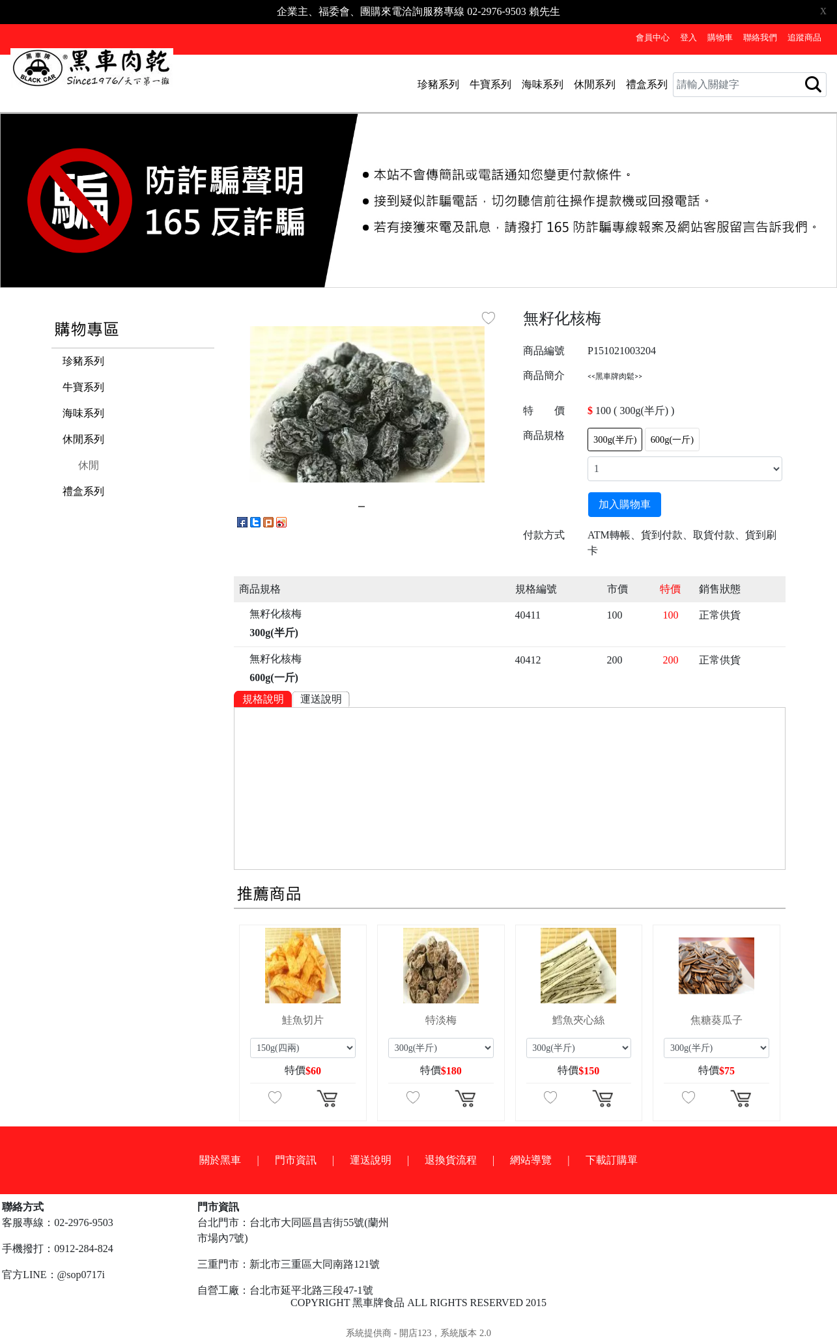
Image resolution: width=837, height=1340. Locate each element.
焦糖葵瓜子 (716, 1020)
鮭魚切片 (303, 1020)
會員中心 (653, 37)
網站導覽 (531, 1160)
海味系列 (542, 84)
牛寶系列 (490, 84)
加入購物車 (625, 504)
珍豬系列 (438, 84)
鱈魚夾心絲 (578, 1020)
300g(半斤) (614, 439)
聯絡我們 (760, 37)
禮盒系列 (647, 84)
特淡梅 (441, 1020)
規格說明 (263, 699)
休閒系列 (595, 84)
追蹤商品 (804, 37)
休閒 (88, 465)
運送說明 (321, 699)
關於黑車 (220, 1160)
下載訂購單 (612, 1160)
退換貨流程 (451, 1160)
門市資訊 (296, 1160)
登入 (688, 37)
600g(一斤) (672, 439)
